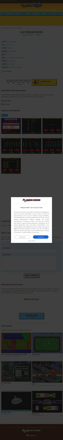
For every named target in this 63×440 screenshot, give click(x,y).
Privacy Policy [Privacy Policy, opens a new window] (35, 232)
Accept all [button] (41, 237)
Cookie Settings (26, 232)
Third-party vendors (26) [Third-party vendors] (30, 221)
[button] (31, 241)
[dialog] (31, 220)
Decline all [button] (22, 237)
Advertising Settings (24, 230)
